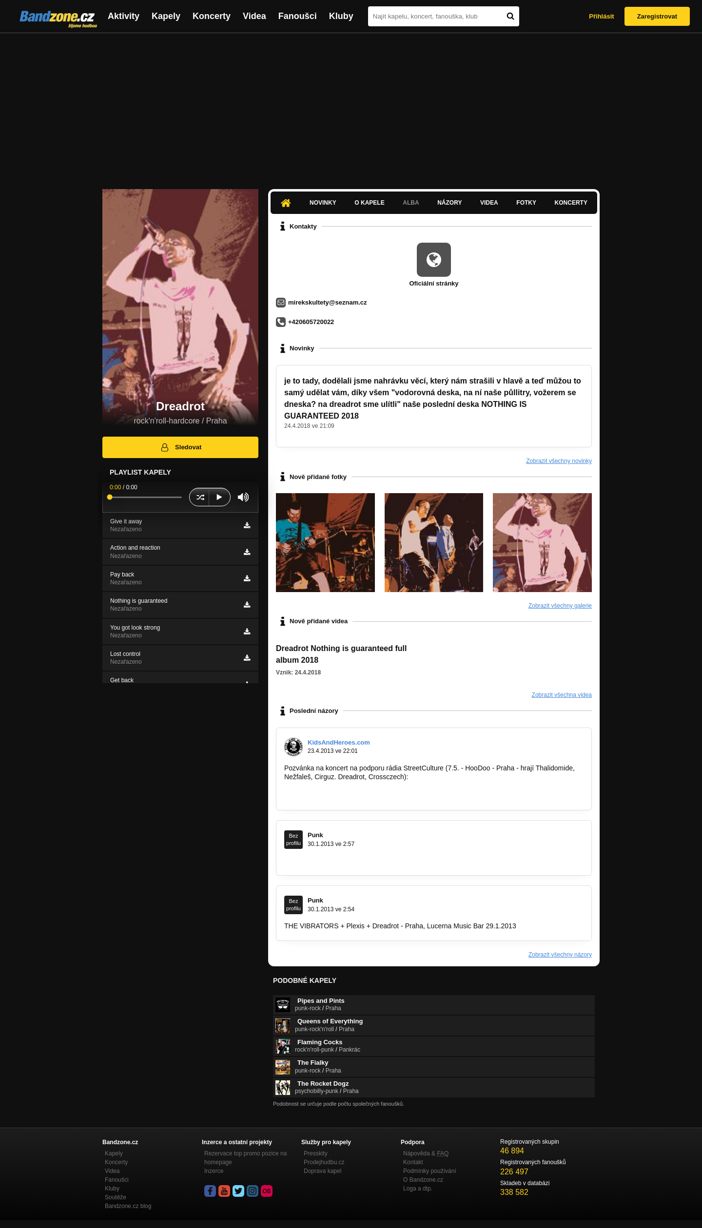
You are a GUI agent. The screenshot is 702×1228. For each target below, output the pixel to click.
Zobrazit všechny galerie (560, 605)
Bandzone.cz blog (128, 1206)
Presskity (316, 1153)
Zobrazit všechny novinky (559, 461)
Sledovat (180, 447)
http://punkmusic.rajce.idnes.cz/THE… (342, 860)
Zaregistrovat (657, 16)
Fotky (526, 202)
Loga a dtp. (417, 1188)
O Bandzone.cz (423, 1179)
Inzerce (213, 1171)
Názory (449, 202)
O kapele (369, 202)
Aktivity (123, 16)
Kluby (341, 16)
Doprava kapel (322, 1171)
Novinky (323, 202)
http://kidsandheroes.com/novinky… (338, 795)
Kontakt (413, 1162)
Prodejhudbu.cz (324, 1162)
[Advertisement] (351, 106)
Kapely (166, 16)
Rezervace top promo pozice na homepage (245, 1158)
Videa (254, 16)
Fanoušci (297, 16)
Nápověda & (425, 1153)
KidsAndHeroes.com (339, 742)
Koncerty (212, 16)
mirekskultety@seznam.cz (327, 302)
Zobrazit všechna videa (562, 694)
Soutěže (115, 1197)
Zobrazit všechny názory (560, 954)
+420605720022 (311, 322)
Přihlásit (601, 16)
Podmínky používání (429, 1171)
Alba (411, 202)
